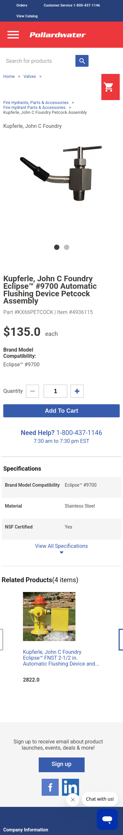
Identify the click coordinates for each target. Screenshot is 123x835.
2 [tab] (66, 247)
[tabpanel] (61, 174)
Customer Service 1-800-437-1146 (72, 5)
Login (85, 87)
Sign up (61, 763)
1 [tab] (56, 247)
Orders (21, 5)
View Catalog (27, 16)
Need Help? (37, 433)
